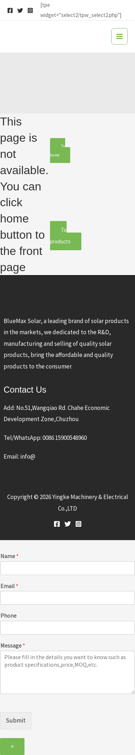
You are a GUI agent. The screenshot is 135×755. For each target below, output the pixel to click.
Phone (8, 615)
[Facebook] (10, 10)
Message (12, 645)
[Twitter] (20, 10)
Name (9, 556)
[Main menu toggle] (119, 36)
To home (57, 150)
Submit (16, 720)
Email (9, 586)
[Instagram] (30, 10)
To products (60, 235)
